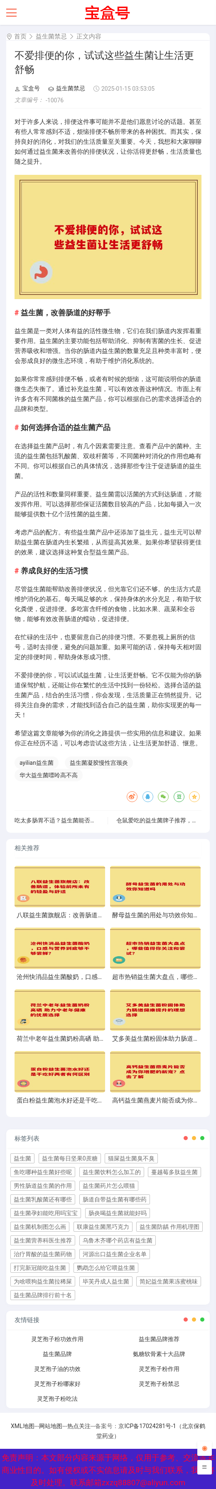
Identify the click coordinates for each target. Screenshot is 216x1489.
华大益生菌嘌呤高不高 (49, 775)
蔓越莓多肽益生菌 (174, 1172)
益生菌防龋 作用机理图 (169, 1226)
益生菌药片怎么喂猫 (109, 1185)
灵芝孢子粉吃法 (57, 1398)
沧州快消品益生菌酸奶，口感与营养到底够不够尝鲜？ (91, 977)
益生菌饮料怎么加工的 (112, 1172)
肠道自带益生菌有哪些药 (115, 1199)
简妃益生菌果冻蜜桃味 (169, 1281)
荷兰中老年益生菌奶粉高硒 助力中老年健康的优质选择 (92, 1038)
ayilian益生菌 (37, 762)
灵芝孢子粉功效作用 (57, 1339)
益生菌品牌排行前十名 (43, 1295)
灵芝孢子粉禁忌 (159, 1383)
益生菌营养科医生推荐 (43, 1240)
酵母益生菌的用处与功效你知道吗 (159, 915)
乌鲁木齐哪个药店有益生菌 (117, 1240)
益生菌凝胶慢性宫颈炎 (99, 762)
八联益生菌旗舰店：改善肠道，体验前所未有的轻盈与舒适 (98, 915)
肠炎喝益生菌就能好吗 (117, 1213)
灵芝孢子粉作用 (159, 1369)
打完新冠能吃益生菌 (40, 1267)
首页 (20, 36)
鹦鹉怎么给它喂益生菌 (106, 1267)
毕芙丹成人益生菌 (106, 1281)
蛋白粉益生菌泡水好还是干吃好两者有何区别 (79, 1100)
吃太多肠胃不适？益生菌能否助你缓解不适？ (73, 820)
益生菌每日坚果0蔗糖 (70, 1158)
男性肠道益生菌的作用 (43, 1185)
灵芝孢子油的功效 (57, 1369)
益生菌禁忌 (51, 36)
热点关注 (79, 1426)
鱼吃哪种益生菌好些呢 (43, 1172)
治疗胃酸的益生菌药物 (43, 1254)
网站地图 (50, 1426)
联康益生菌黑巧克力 (103, 1226)
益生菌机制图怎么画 (40, 1226)
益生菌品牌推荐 (159, 1339)
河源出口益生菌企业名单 (115, 1254)
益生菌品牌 (57, 1354)
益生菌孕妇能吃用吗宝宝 (46, 1213)
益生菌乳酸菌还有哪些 (43, 1199)
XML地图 (22, 1426)
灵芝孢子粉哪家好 (57, 1383)
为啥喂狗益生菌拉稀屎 (43, 1281)
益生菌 (22, 1158)
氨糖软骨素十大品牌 (159, 1354)
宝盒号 (27, 88)
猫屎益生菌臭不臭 (131, 1158)
